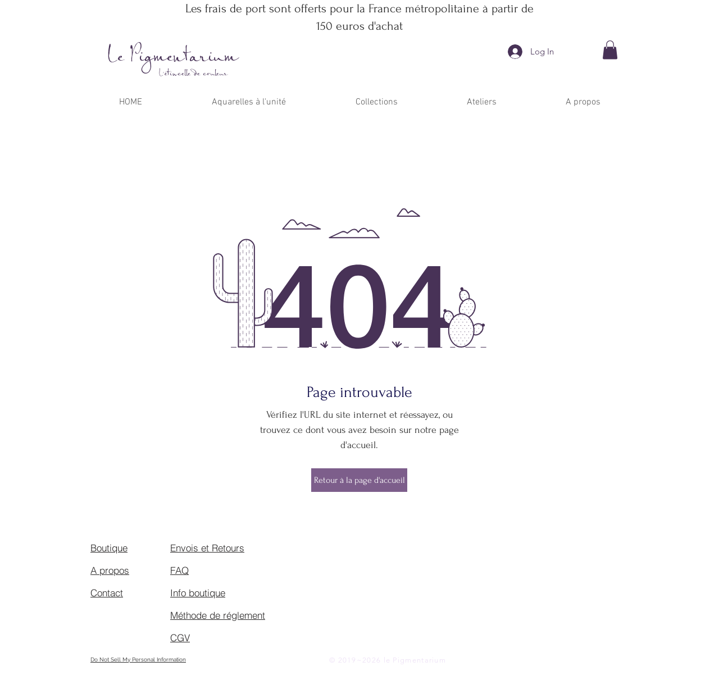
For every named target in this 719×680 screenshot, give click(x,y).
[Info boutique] (210, 592)
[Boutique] (130, 547)
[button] (610, 49)
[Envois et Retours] (210, 547)
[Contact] (130, 592)
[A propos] (130, 570)
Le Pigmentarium (173, 57)
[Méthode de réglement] (220, 615)
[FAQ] (210, 570)
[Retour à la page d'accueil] (359, 480)
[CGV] (210, 637)
